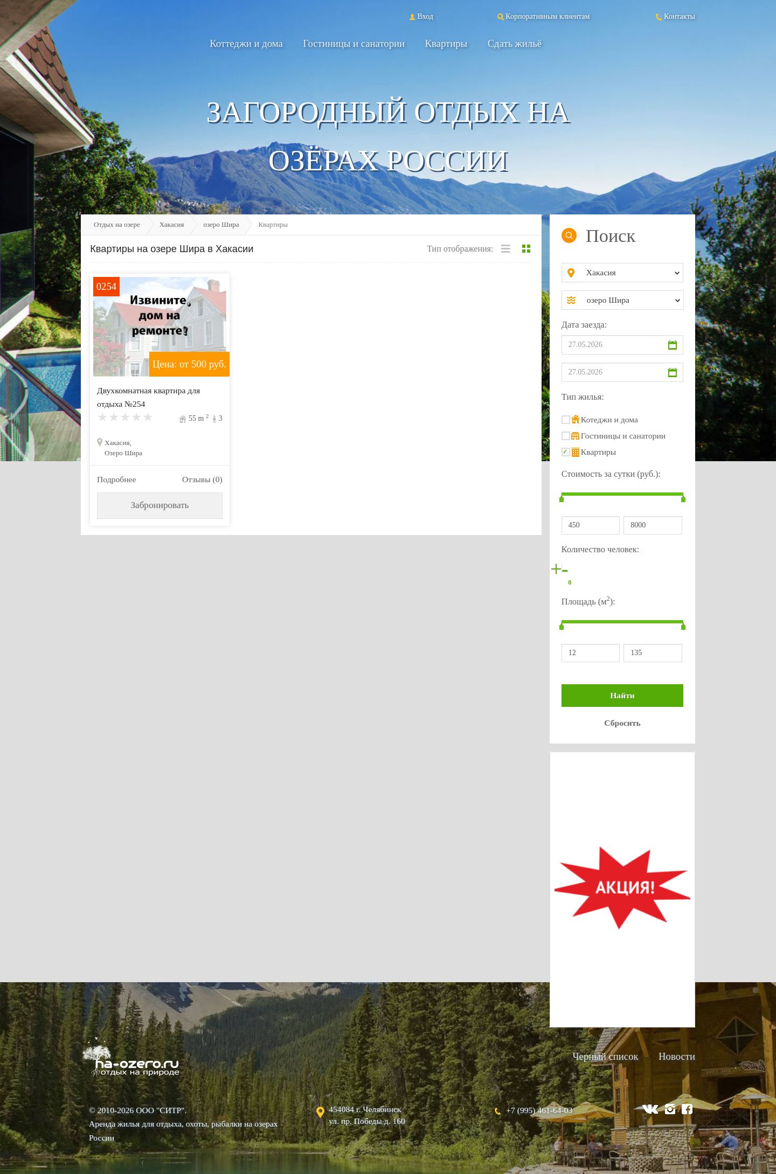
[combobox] (631, 272)
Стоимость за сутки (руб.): (611, 474)
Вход (420, 16)
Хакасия (172, 224)
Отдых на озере (117, 224)
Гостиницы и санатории (354, 43)
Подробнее (116, 479)
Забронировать (159, 505)
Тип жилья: (583, 397)
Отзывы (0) (202, 479)
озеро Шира (221, 224)
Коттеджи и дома (246, 43)
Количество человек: (600, 549)
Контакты (674, 16)
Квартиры (446, 43)
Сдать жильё (515, 43)
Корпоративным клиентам (543, 16)
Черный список (605, 1056)
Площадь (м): (588, 600)
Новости (677, 1056)
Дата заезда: (584, 324)
